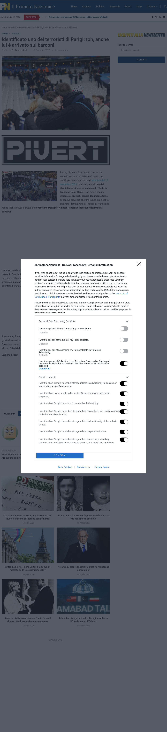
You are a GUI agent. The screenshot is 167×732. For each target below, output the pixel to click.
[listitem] (83, 321)
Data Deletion (65, 467)
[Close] (140, 265)
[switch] (124, 328)
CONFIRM (60, 455)
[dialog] (83, 366)
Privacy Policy (102, 467)
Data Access (83, 467)
